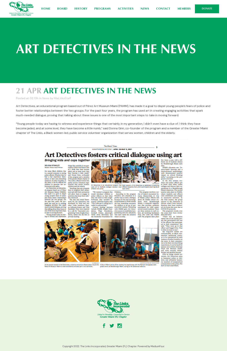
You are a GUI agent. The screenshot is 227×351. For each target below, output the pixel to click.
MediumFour (157, 346)
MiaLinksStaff (62, 98)
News (45, 98)
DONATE (207, 9)
